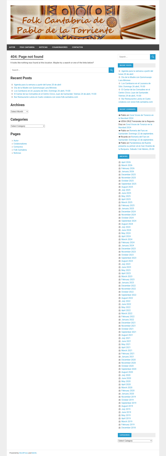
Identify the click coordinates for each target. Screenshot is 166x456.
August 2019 (127, 406)
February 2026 (127, 168)
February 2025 (127, 205)
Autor (12, 47)
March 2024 (126, 239)
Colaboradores (60, 47)
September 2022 (128, 295)
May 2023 (126, 270)
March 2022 (126, 313)
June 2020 (126, 378)
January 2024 (127, 245)
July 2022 (125, 301)
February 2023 (127, 279)
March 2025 (126, 202)
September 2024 (128, 221)
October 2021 (127, 329)
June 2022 (126, 304)
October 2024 (127, 218)
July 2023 (125, 264)
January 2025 (127, 208)
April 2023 (126, 273)
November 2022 (128, 289)
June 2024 (126, 230)
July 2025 (125, 190)
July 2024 (125, 227)
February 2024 (127, 242)
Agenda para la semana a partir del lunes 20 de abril (37, 84)
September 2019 (128, 403)
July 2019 (125, 409)
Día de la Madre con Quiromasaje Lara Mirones (35, 88)
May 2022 (126, 307)
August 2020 (127, 372)
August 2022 (127, 298)
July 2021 (125, 338)
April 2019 (126, 418)
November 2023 (128, 252)
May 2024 (126, 233)
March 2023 (126, 276)
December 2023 (128, 248)
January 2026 (127, 171)
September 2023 (128, 258)
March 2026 (126, 165)
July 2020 (125, 375)
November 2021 (128, 326)
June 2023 (126, 267)
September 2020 (128, 369)
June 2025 (126, 193)
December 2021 (128, 322)
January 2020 (127, 393)
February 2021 (127, 353)
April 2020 (126, 384)
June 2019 (126, 412)
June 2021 (126, 341)
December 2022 (128, 285)
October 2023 (127, 255)
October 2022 (127, 292)
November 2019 (128, 397)
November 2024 (128, 214)
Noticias (43, 47)
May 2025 (126, 196)
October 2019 (127, 400)
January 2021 (127, 356)
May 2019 (126, 415)
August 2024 (127, 224)
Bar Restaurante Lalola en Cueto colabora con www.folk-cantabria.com (46, 97)
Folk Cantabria (27, 47)
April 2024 (126, 236)
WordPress (23, 453)
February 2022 (127, 316)
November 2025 (128, 177)
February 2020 (127, 390)
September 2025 (128, 184)
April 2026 (126, 162)
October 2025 (127, 181)
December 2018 (128, 427)
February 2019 (127, 424)
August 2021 (127, 335)
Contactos (77, 47)
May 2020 (126, 381)
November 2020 (128, 363)
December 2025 (128, 174)
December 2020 (128, 360)
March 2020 (126, 387)
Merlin (34, 453)
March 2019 (126, 421)
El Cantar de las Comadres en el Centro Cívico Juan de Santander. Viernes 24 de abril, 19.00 (55, 94)
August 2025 (127, 187)
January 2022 (127, 319)
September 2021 (128, 332)
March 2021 (126, 350)
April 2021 (126, 347)
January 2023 (127, 282)
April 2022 (126, 310)
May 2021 (126, 344)
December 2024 (128, 211)
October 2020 (127, 366)
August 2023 (127, 261)
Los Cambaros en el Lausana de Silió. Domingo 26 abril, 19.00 (42, 91)
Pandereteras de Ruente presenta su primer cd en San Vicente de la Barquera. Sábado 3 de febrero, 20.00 (136, 146)
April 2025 (126, 199)
